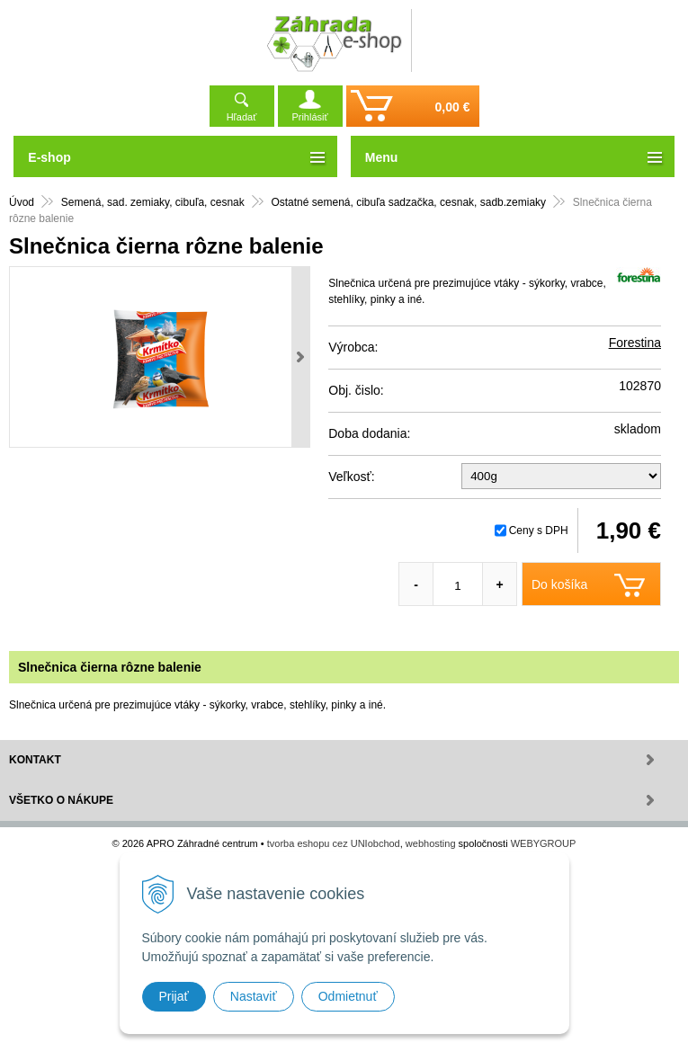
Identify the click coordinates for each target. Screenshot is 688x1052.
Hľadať (242, 116)
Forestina (635, 342)
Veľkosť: (351, 476)
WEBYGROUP (543, 843)
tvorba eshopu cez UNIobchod (333, 843)
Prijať (174, 996)
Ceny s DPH (538, 530)
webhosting (431, 843)
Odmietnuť (348, 996)
